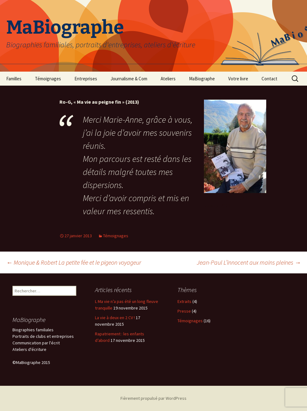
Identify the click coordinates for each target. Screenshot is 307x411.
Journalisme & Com (129, 79)
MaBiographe (202, 79)
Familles (13, 79)
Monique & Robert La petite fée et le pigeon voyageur (73, 262)
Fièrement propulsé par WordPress (153, 398)
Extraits (184, 301)
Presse (184, 311)
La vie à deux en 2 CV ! (115, 317)
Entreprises (85, 79)
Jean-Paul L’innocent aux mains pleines (249, 262)
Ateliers (168, 79)
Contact (269, 79)
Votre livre (238, 79)
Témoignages (48, 79)
